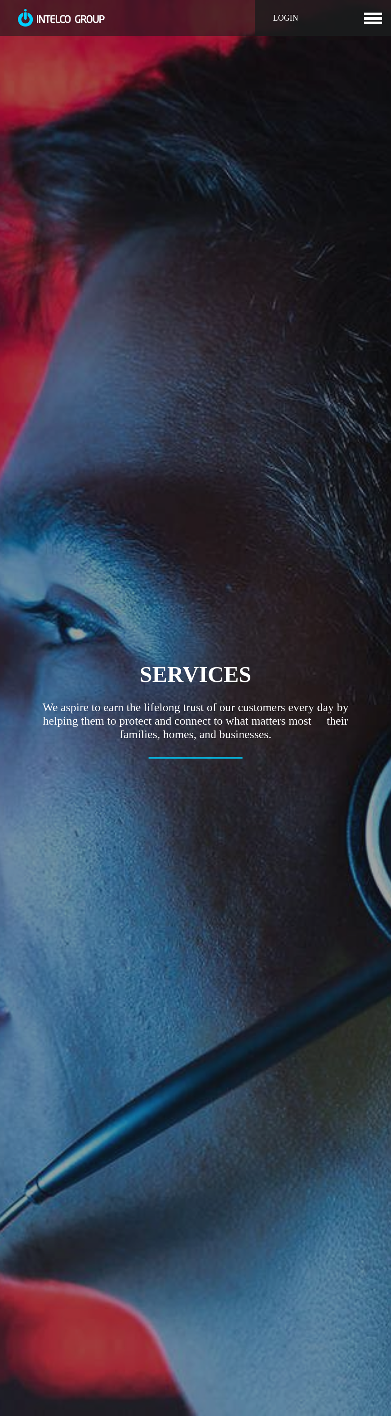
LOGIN (280, 17)
